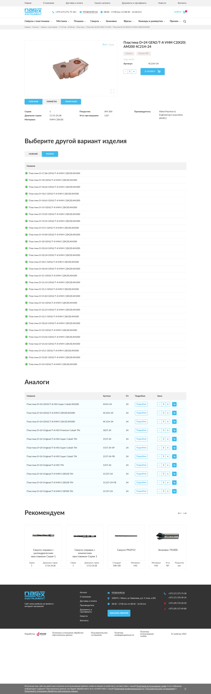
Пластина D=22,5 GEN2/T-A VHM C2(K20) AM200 (52, 357)
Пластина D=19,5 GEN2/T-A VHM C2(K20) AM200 (52, 244)
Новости (162, 3)
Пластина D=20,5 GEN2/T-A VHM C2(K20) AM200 (52, 287)
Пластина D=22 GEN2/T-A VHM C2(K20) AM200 (51, 340)
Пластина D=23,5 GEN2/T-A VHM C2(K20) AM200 (52, 400)
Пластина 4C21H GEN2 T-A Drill (99, 27)
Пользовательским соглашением (160, 689)
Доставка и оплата (74, 3)
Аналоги (129, 53)
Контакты (182, 3)
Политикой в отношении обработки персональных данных (51, 691)
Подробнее (147, 174)
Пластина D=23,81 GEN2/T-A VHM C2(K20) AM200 (52, 409)
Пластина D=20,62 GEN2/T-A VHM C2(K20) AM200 (52, 366)
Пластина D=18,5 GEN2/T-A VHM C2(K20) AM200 (52, 200)
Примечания (71, 101)
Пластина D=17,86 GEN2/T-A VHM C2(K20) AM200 (52, 174)
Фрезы (127, 21)
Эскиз (111, 45)
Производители (87, 660)
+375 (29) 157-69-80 (177, 663)
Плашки (79, 21)
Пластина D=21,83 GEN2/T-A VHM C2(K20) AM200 (52, 331)
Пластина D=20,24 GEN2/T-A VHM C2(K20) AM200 (52, 270)
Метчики (61, 21)
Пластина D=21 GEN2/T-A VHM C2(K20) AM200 (51, 305)
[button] (180, 568)
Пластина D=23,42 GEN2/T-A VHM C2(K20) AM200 (52, 392)
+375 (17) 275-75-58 (63, 12)
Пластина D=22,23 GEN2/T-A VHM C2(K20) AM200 (52, 348)
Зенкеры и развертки (150, 21)
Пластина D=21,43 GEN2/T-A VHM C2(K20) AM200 (52, 313)
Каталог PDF (144, 53)
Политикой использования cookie (151, 686)
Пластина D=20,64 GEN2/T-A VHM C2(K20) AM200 (52, 296)
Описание (33, 101)
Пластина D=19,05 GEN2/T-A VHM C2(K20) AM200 (52, 226)
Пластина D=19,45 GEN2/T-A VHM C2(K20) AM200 (52, 235)
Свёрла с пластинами (37, 21)
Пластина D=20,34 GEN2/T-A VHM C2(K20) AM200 (52, 279)
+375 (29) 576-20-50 (177, 658)
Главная (28, 3)
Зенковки (111, 21)
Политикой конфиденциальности (129, 689)
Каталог (35, 27)
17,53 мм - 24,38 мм (67, 27)
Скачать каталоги (102, 3)
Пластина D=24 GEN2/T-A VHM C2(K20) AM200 (51, 418)
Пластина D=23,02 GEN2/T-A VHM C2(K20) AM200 (52, 383)
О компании (48, 3)
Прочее (174, 21)
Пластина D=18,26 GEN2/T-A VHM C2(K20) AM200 (52, 192)
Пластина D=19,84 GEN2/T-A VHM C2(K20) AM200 (52, 252)
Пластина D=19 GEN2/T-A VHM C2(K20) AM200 (51, 218)
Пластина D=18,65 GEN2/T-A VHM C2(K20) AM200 (52, 209)
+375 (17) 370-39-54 (177, 652)
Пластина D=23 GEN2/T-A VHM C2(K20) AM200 (51, 374)
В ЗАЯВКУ (150, 71)
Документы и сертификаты (134, 3)
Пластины (80, 27)
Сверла (94, 21)
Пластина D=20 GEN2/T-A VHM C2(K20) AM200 (51, 261)
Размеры (50, 154)
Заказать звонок (119, 668)
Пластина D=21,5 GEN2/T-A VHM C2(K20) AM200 (52, 322)
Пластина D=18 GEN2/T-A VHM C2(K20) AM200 (51, 183)
